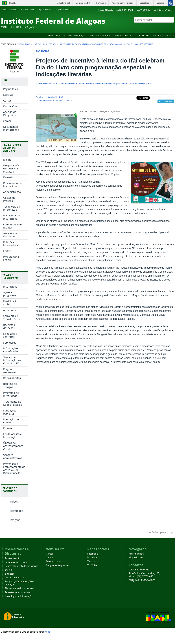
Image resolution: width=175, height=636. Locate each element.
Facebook (154, 27)
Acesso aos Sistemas (100, 35)
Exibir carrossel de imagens (69, 115)
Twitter (168, 27)
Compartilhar (167, 101)
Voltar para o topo (163, 532)
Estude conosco (54, 561)
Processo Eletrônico (125, 35)
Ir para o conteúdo (10, 9)
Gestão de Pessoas (15, 577)
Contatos (169, 35)
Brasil (12, 3)
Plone (47, 631)
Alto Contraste (125, 9)
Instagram (163, 27)
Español (158, 9)
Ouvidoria (144, 35)
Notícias (37, 44)
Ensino (8, 569)
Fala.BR (157, 35)
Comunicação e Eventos (17, 562)
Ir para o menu (29, 9)
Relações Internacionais (17, 592)
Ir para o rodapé (64, 9)
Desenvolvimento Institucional (21, 566)
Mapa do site (143, 9)
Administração (12, 558)
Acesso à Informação (74, 35)
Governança (54, 35)
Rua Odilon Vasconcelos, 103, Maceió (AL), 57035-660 (144, 575)
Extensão (10, 573)
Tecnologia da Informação (18, 596)
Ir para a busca (46, 9)
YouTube (159, 27)
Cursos (49, 553)
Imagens (15, 520)
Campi (49, 557)
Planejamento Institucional (19, 588)
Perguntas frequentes (57, 565)
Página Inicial (24, 44)
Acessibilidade (105, 9)
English (169, 9)
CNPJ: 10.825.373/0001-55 (142, 580)
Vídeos (14, 501)
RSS (172, 27)
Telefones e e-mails (139, 569)
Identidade (16, 510)
